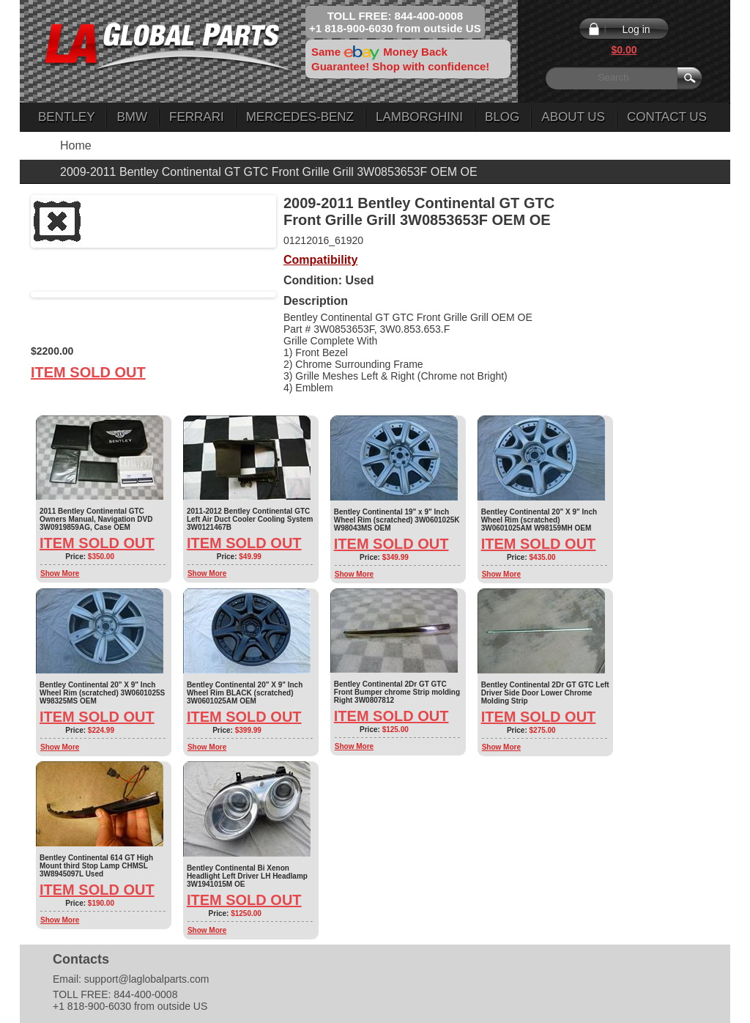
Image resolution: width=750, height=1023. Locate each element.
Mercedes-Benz (300, 117)
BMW (131, 117)
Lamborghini (419, 117)
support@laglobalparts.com (146, 979)
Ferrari (196, 117)
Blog (502, 117)
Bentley (66, 117)
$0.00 (623, 50)
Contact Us (667, 117)
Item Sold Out (88, 372)
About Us (573, 117)
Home (76, 145)
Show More (59, 573)
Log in (636, 29)
